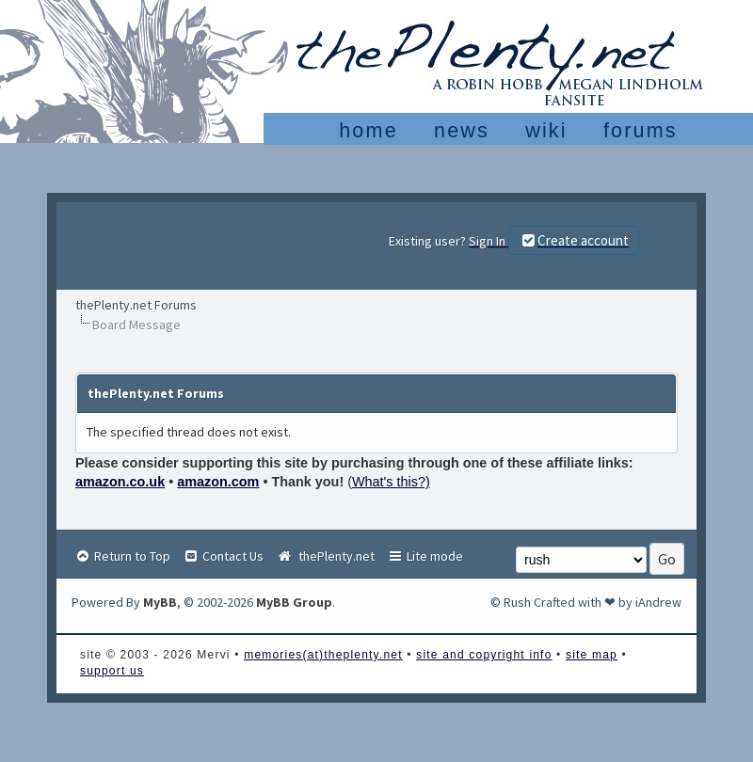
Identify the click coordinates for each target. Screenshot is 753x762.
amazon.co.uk (120, 481)
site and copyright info (484, 654)
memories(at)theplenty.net (323, 654)
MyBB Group (294, 602)
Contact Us (223, 556)
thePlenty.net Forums (136, 304)
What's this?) (391, 481)
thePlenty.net (325, 556)
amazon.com (218, 481)
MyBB (160, 602)
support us (112, 670)
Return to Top (122, 556)
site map (591, 654)
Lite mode (425, 556)
